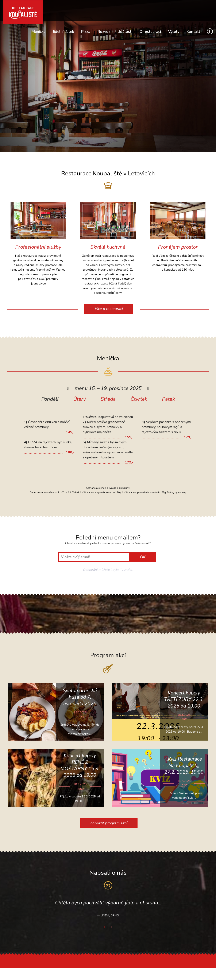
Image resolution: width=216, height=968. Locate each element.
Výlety (173, 31)
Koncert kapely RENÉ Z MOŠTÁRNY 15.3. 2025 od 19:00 (79, 765)
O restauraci (150, 31)
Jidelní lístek (63, 31)
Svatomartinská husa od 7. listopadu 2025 (80, 697)
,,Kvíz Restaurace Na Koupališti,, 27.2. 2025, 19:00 (184, 765)
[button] (68, 388)
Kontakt (193, 31)
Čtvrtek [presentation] (139, 399)
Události (124, 31)
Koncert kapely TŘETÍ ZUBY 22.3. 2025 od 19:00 (184, 699)
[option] (108, 426)
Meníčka (38, 31)
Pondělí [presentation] (49, 399)
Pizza (85, 31)
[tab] (49, 402)
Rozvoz (103, 31)
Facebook (210, 31)
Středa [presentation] (108, 399)
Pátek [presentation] (168, 399)
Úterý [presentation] (79, 399)
